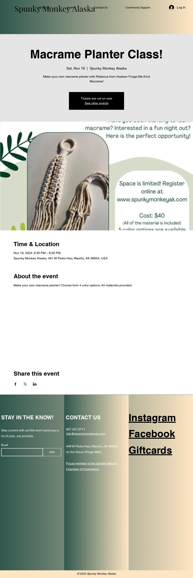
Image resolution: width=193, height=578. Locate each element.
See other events (96, 103)
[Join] (52, 452)
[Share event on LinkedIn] (35, 384)
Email (4, 445)
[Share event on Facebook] (15, 384)
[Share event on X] (25, 384)
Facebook (152, 433)
